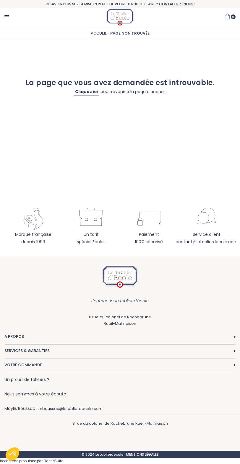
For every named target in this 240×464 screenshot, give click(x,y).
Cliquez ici (86, 92)
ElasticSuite (53, 461)
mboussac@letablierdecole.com (70, 408)
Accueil (99, 33)
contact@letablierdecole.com (207, 242)
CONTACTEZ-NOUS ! (177, 4)
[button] (12, 454)
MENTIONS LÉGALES (142, 454)
